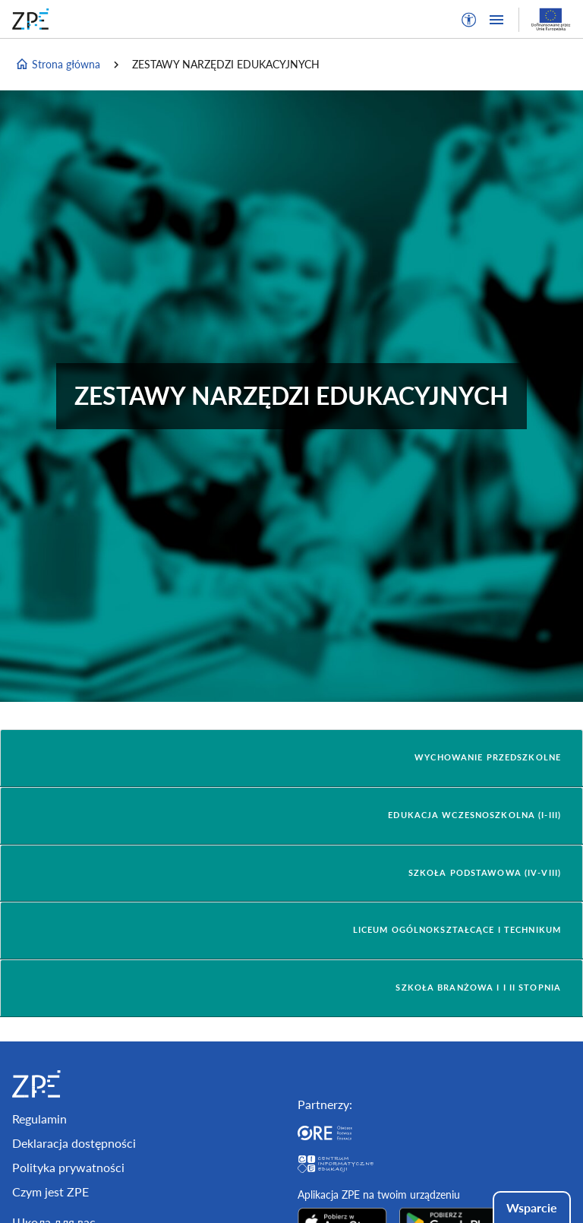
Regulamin (39, 1118)
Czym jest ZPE (50, 1191)
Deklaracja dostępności (74, 1143)
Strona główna (57, 64)
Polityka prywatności (68, 1167)
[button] (469, 19)
